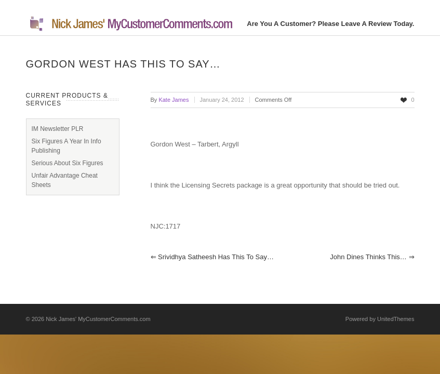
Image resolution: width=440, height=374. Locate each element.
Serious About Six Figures (67, 163)
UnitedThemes (396, 319)
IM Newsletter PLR (58, 128)
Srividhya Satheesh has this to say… (212, 257)
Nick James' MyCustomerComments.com (98, 319)
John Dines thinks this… (372, 257)
